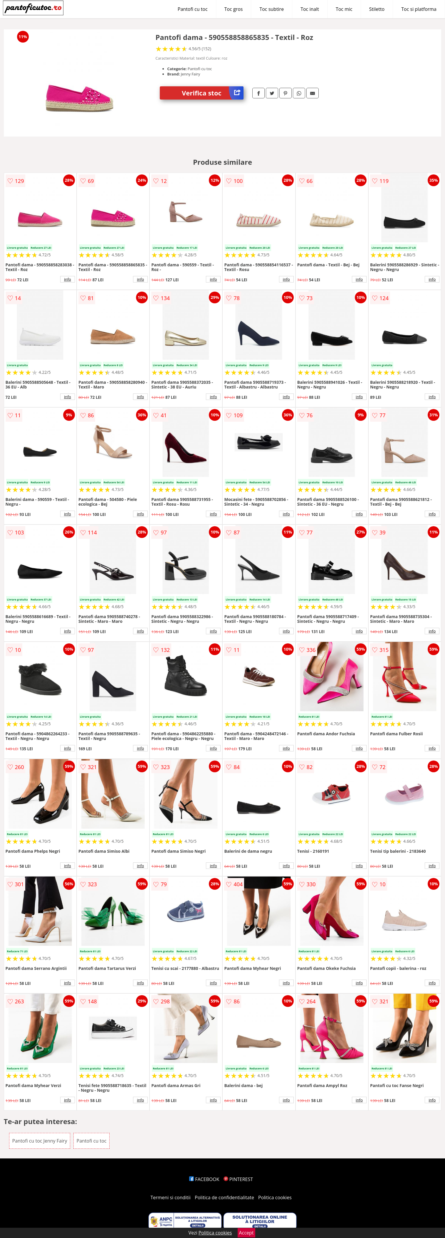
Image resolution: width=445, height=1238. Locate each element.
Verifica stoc (213, 93)
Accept (246, 1232)
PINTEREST (238, 1179)
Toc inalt (309, 9)
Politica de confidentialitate (224, 1197)
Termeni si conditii (170, 1197)
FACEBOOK (204, 1179)
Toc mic (344, 9)
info (67, 279)
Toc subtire (271, 9)
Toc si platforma (418, 9)
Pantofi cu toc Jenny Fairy (39, 1141)
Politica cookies (275, 1197)
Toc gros (233, 9)
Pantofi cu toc (193, 9)
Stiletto (377, 9)
